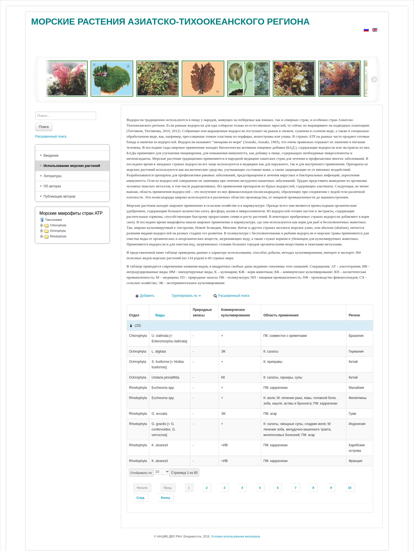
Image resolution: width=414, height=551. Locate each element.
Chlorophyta (58, 225)
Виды (158, 315)
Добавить (145, 296)
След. (141, 497)
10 (349, 487)
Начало (142, 487)
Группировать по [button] (184, 296)
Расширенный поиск (231, 296)
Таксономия (53, 219)
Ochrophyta (58, 230)
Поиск (44, 127)
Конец (165, 497)
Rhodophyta (58, 236)
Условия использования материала (235, 536)
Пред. (168, 487)
